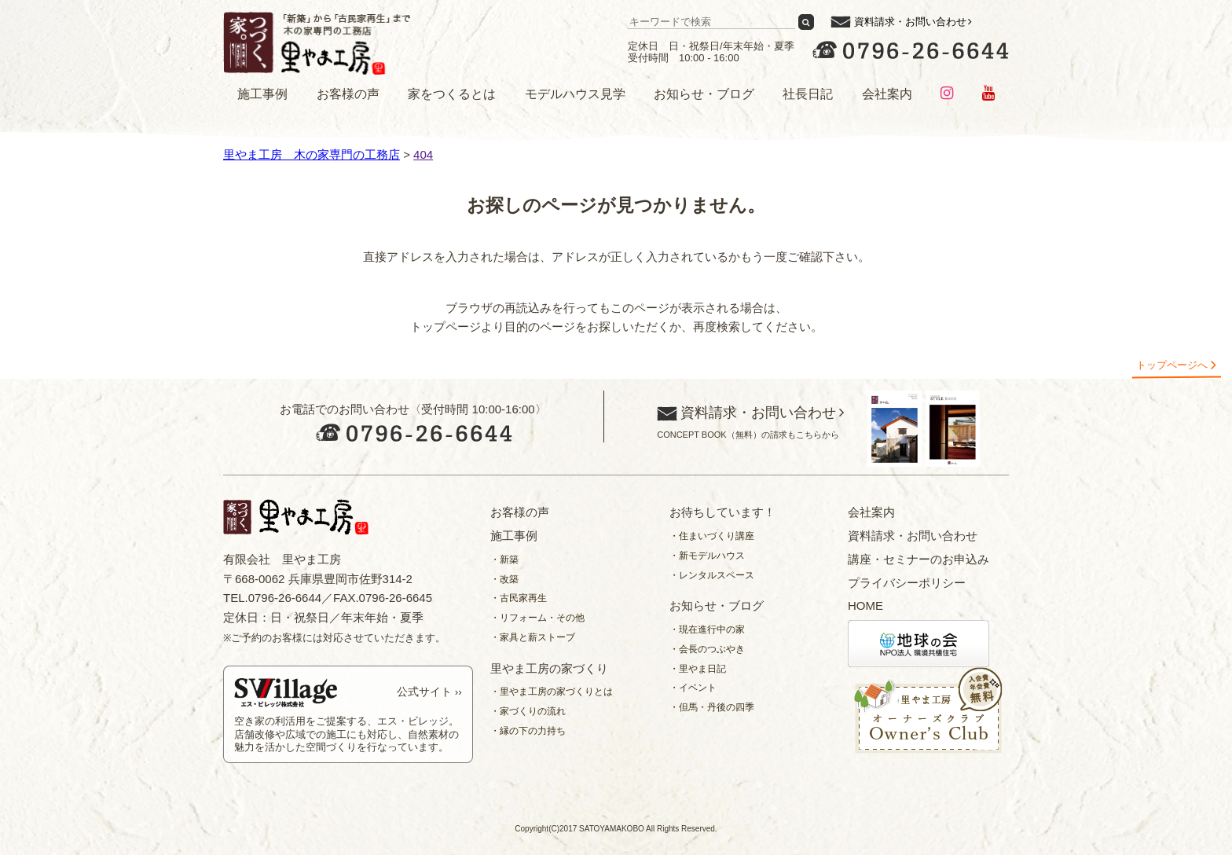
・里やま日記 (697, 668)
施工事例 (262, 94)
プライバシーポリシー (907, 582)
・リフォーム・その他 (537, 617)
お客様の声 (348, 94)
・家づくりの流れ (528, 711)
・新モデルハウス (707, 555)
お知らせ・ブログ (704, 94)
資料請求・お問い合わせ (910, 22)
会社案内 (887, 94)
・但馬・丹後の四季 (711, 707)
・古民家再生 (518, 598)
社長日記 (808, 94)
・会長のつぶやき (707, 649)
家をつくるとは (452, 94)
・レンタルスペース (711, 575)
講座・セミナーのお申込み (918, 559)
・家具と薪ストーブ (532, 637)
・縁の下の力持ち (528, 730)
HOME (865, 605)
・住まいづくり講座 (711, 535)
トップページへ (1172, 365)
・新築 (504, 559)
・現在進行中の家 (707, 629)
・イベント (693, 687)
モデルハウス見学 (575, 94)
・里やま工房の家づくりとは (551, 691)
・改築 (504, 579)
